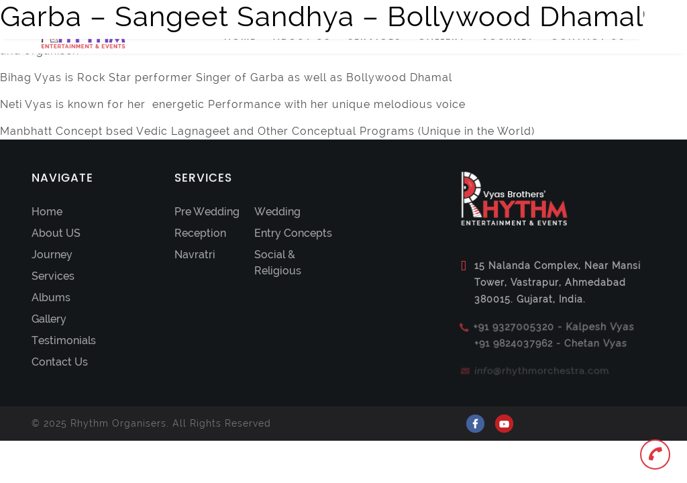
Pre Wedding (207, 211)
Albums (51, 297)
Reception (200, 233)
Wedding (277, 211)
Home (47, 211)
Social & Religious (277, 262)
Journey (52, 254)
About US (56, 233)
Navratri (194, 254)
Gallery (49, 319)
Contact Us (60, 362)
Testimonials (64, 340)
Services (53, 276)
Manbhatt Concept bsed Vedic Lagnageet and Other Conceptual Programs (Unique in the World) (267, 131)
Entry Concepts (293, 233)
